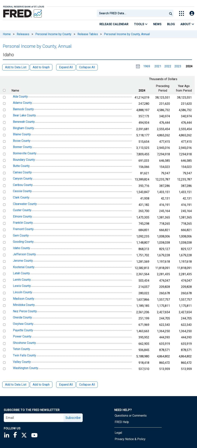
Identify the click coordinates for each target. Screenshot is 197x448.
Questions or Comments (131, 415)
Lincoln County (22, 292)
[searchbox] (133, 13)
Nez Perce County (25, 311)
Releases (23, 34)
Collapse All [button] (87, 67)
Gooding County (23, 241)
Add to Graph (41, 384)
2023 (177, 66)
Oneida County (22, 317)
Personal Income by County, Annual (127, 34)
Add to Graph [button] (41, 67)
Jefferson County (24, 254)
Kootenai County (23, 267)
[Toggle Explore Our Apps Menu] (181, 13)
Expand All (66, 384)
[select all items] (4, 90)
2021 (158, 66)
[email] (34, 418)
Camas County (22, 172)
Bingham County (23, 128)
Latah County (21, 273)
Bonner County (22, 147)
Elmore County (22, 216)
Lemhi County (22, 279)
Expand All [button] (66, 67)
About (187, 24)
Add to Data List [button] (15, 67)
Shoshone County (24, 343)
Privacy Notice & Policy (130, 439)
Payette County (23, 330)
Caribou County (23, 185)
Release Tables (87, 34)
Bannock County (23, 109)
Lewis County (22, 286)
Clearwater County (25, 204)
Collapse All (87, 384)
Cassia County (22, 191)
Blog (171, 24)
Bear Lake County (24, 115)
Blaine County (22, 134)
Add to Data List (15, 384)
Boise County (21, 141)
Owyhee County (23, 324)
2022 (167, 66)
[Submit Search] (171, 13)
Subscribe (73, 418)
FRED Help (122, 422)
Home (7, 34)
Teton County (21, 349)
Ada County (20, 96)
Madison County (23, 298)
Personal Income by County (53, 34)
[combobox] (132, 13)
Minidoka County (24, 305)
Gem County (21, 235)
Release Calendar (113, 24)
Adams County (22, 103)
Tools (141, 24)
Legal (118, 432)
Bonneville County (24, 153)
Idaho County (21, 248)
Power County (22, 336)
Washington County (25, 368)
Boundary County (24, 159)
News (157, 24)
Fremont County (23, 229)
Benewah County (24, 122)
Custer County (22, 210)
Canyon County (22, 178)
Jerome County (23, 260)
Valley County (22, 362)
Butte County (21, 166)
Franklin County (23, 223)
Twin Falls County (24, 355)
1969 (146, 66)
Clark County (21, 197)
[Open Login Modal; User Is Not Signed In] (191, 13)
